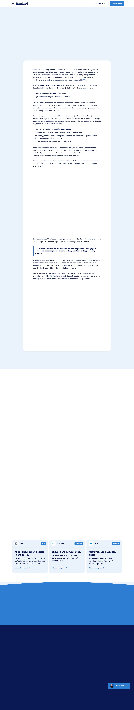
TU (84, 80)
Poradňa (103, 650)
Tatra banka (77, 654)
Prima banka (77, 658)
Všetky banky (113, 387)
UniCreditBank (78, 663)
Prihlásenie (117, 3)
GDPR (102, 654)
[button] (12, 3)
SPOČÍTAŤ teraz (67, 52)
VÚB (74, 646)
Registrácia (101, 3)
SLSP (74, 642)
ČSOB (75, 650)
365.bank (76, 667)
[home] (22, 3)
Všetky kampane (112, 533)
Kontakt (103, 642)
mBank (75, 671)
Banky (102, 646)
